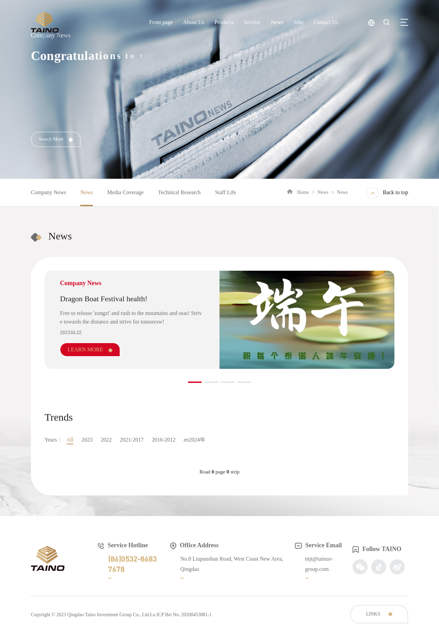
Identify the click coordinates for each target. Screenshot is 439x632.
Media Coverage (125, 192)
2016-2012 (164, 440)
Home (303, 192)
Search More (56, 139)
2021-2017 (131, 440)
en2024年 (194, 440)
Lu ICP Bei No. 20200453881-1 (181, 614)
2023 (87, 440)
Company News (48, 192)
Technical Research (179, 192)
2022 (106, 440)
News (86, 192)
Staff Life (225, 192)
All (70, 440)
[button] (195, 382)
